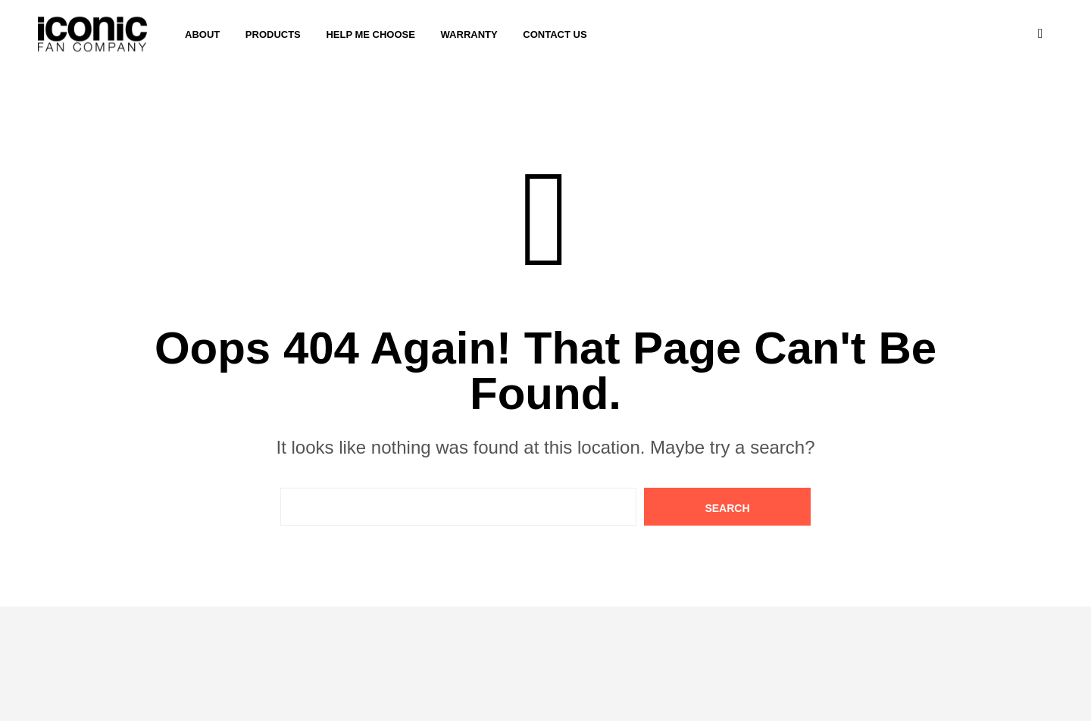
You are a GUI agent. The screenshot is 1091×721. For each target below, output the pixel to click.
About (202, 34)
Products (273, 34)
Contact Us (554, 34)
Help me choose (370, 34)
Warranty (469, 34)
